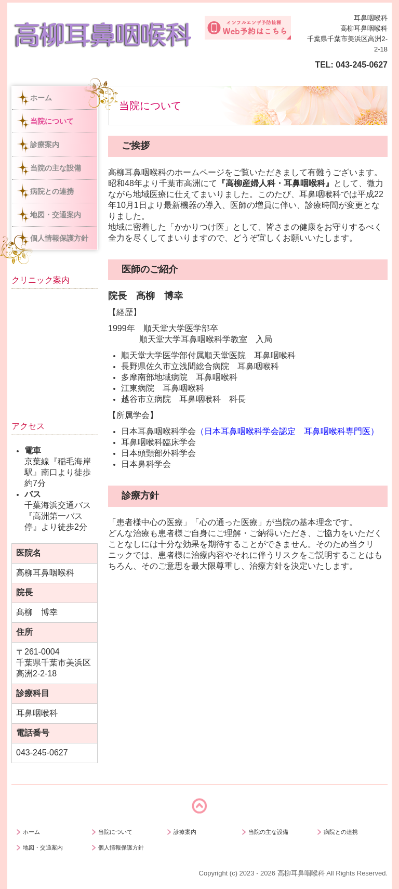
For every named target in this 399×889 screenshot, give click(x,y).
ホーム (41, 98)
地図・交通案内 (55, 215)
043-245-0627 (362, 64)
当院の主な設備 (55, 168)
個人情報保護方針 (59, 238)
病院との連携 (52, 191)
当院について (52, 121)
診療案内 (44, 144)
